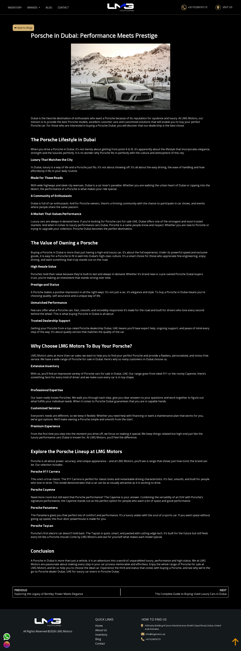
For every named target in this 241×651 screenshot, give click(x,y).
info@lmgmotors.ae (155, 634)
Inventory (15, 7)
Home (99, 625)
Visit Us (224, 7)
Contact (63, 7)
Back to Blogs (23, 27)
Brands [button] (32, 7)
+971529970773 (194, 7)
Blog (49, 7)
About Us (101, 630)
